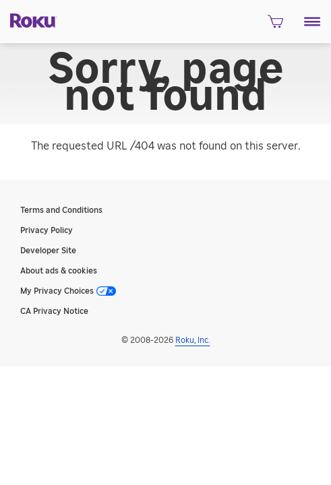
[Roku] (28, 19)
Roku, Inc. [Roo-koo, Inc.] (192, 340)
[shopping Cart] (275, 25)
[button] (312, 21)
